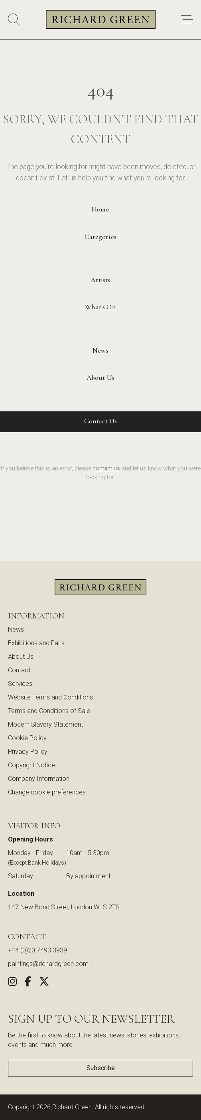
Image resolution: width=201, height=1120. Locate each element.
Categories (100, 237)
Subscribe (101, 1068)
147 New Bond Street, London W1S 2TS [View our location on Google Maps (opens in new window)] (64, 907)
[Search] (14, 20)
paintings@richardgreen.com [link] (48, 964)
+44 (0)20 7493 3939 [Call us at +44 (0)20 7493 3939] (37, 950)
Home (100, 209)
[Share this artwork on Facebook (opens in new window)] (28, 983)
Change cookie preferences (47, 792)
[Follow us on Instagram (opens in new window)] (12, 983)
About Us (100, 377)
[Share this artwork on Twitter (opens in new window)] (44, 983)
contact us (106, 468)
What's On (100, 307)
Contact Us (100, 421)
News (100, 350)
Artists (100, 280)
